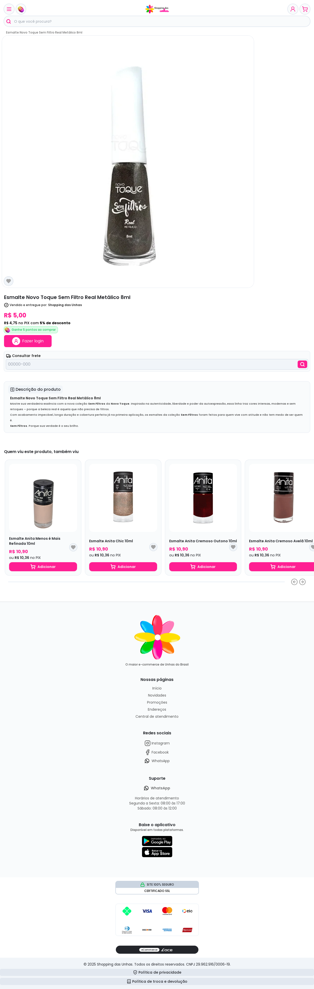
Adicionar (43, 566)
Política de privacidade (157, 972)
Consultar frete (23, 355)
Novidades (157, 695)
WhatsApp (157, 760)
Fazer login (28, 341)
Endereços (157, 709)
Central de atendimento (157, 716)
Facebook (157, 752)
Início (157, 688)
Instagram (157, 743)
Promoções (157, 702)
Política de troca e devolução (157, 981)
